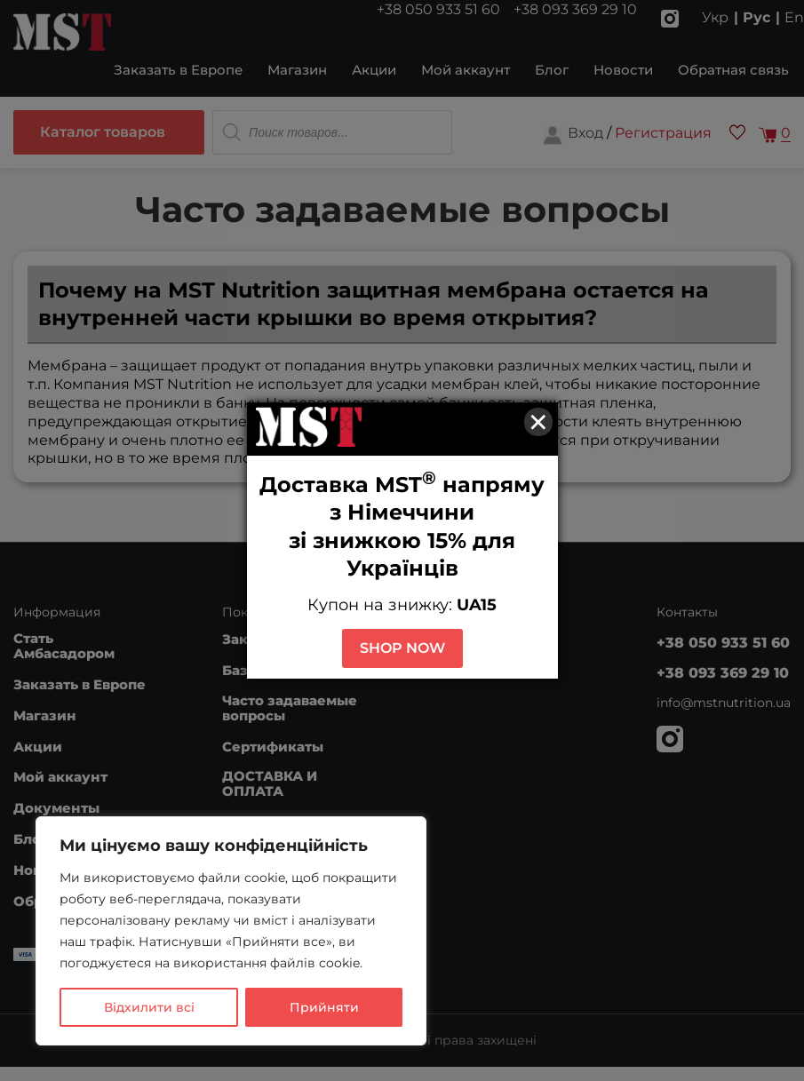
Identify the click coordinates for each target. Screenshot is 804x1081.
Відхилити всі (149, 1007)
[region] (231, 930)
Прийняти (324, 1007)
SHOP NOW (402, 648)
